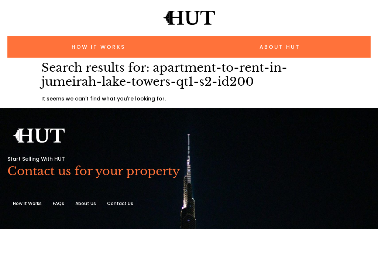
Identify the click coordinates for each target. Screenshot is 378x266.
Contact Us (120, 203)
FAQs (58, 203)
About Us (85, 203)
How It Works (27, 203)
